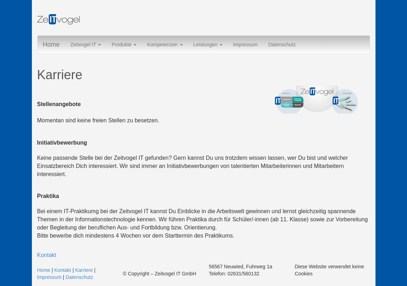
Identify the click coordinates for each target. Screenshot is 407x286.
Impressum (245, 44)
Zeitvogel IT (85, 44)
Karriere (84, 270)
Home (51, 44)
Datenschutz (282, 44)
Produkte (124, 44)
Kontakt (46, 255)
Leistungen (207, 44)
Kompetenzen (164, 44)
